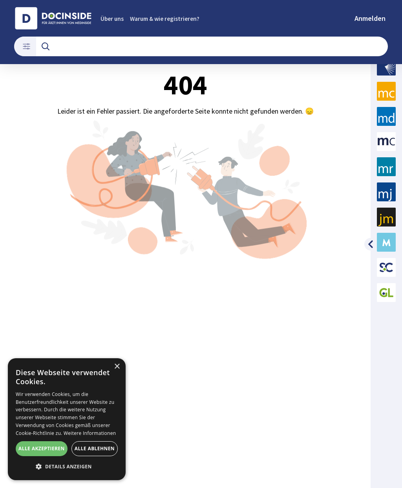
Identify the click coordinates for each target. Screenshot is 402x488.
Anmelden (370, 18)
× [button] (117, 367)
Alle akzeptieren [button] (41, 448)
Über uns (112, 18)
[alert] (67, 419)
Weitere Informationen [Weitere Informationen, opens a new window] (90, 433)
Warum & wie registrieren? (164, 18)
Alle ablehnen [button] (95, 448)
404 (185, 176)
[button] (67, 466)
